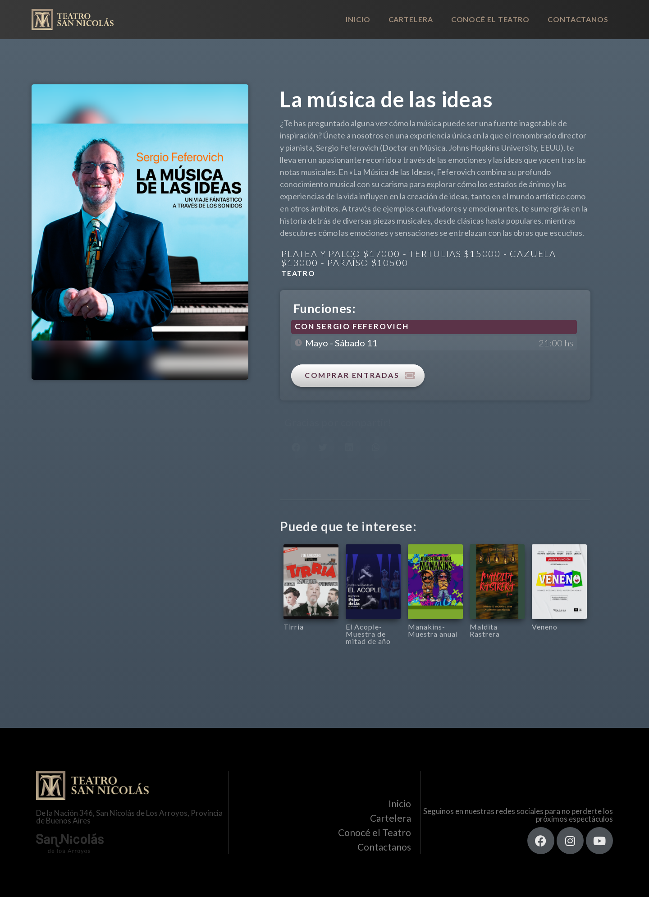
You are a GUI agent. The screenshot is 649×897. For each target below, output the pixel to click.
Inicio (358, 19)
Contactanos (578, 19)
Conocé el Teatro (490, 19)
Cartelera (410, 19)
